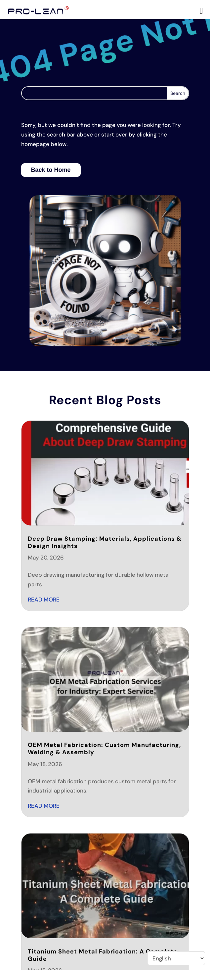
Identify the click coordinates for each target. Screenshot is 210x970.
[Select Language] (176, 958)
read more (44, 599)
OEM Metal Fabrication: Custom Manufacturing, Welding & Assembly (104, 748)
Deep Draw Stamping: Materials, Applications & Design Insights (105, 542)
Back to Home (51, 170)
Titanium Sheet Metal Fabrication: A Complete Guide (103, 955)
